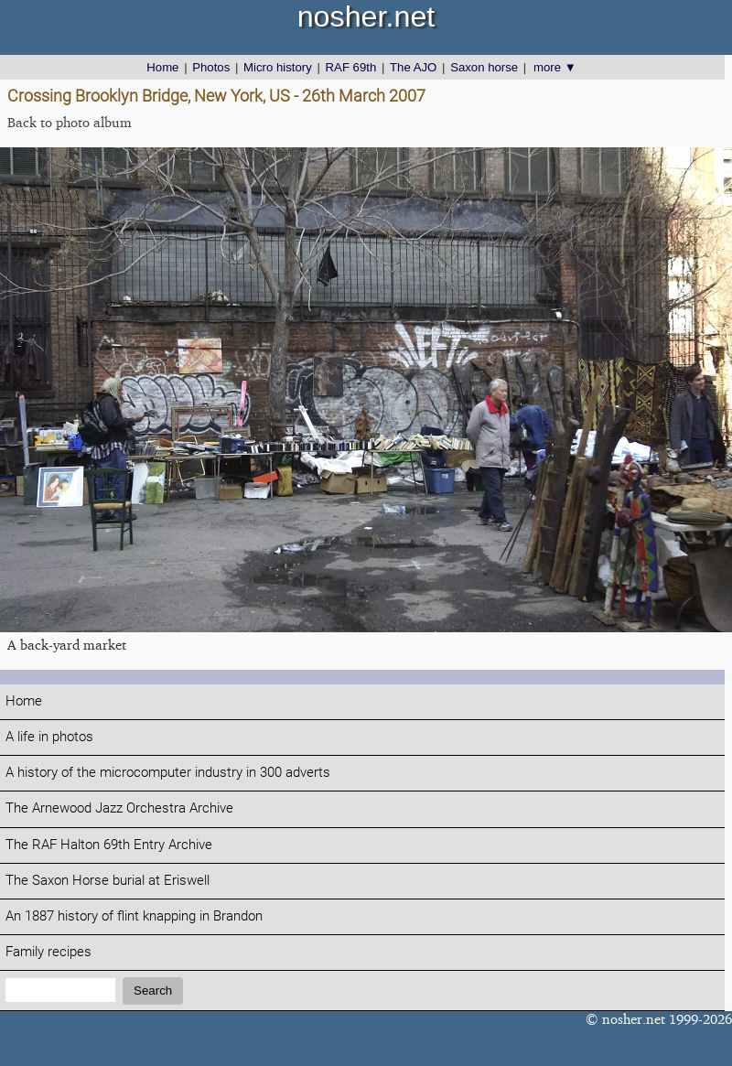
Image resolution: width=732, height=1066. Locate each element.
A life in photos (49, 737)
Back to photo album (69, 122)
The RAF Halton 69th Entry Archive (108, 845)
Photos (211, 67)
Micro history (277, 67)
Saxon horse (484, 67)
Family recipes (48, 952)
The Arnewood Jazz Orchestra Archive (119, 808)
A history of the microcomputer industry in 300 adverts (167, 773)
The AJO (413, 67)
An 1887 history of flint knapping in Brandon (134, 916)
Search (153, 990)
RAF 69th (351, 67)
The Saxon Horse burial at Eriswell (107, 880)
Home (162, 67)
